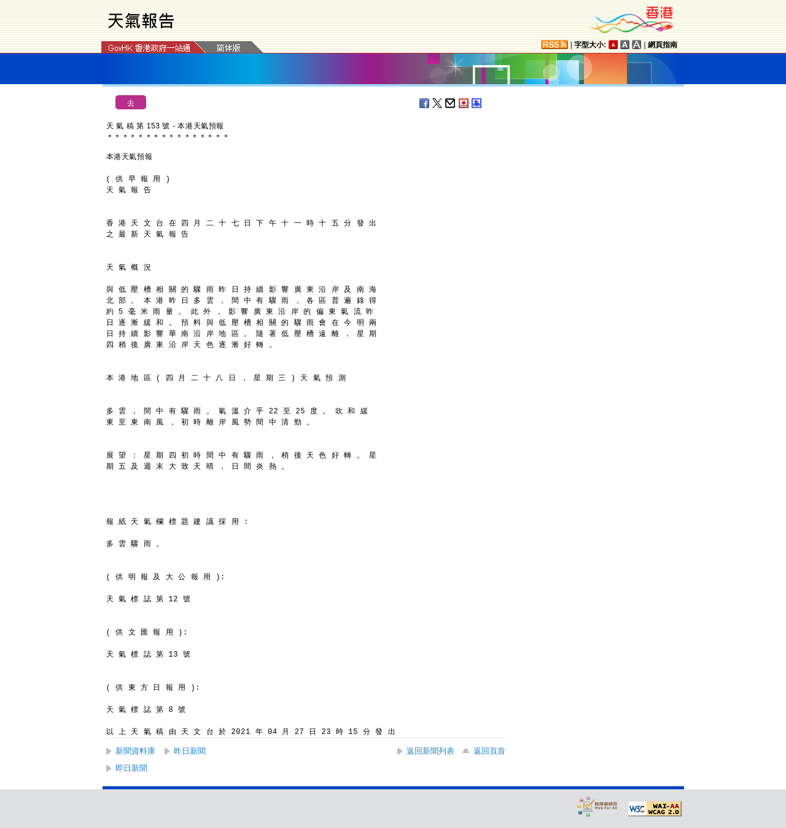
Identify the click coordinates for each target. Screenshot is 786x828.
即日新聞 (131, 768)
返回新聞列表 (430, 751)
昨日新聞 (190, 751)
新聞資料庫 (135, 751)
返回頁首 (489, 751)
